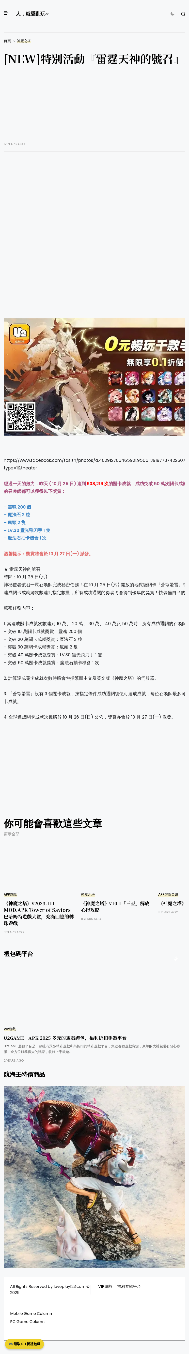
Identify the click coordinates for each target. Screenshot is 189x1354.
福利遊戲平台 (129, 1286)
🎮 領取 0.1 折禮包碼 (24, 1343)
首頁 (7, 40)
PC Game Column (27, 1321)
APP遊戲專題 (168, 894)
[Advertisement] (80, 775)
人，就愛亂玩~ (32, 13)
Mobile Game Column (31, 1313)
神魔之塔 (24, 41)
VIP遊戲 (10, 1029)
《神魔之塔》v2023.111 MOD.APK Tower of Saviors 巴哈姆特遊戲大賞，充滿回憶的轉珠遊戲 (39, 913)
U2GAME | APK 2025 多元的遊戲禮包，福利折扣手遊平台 (65, 1037)
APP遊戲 (10, 894)
